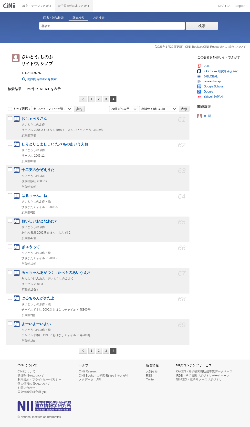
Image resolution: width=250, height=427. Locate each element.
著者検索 (78, 17)
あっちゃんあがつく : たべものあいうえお (56, 273)
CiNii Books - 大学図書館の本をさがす (104, 375)
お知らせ (152, 371)
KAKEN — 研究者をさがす (221, 71)
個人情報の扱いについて (34, 383)
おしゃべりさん (34, 119)
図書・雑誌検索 (53, 17)
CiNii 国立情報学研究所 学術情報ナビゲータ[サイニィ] (10, 6)
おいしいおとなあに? (39, 221)
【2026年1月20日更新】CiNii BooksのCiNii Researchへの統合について (199, 46)
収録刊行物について (31, 375)
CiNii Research (88, 371)
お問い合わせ (26, 387)
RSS (149, 375)
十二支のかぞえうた (37, 170)
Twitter (150, 379)
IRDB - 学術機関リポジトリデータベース (202, 375)
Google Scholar (214, 86)
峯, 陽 (207, 116)
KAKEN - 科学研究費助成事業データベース (204, 371)
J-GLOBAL (211, 76)
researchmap (212, 81)
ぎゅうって (30, 247)
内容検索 (98, 17)
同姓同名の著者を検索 (42, 79)
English (240, 6)
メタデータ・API (90, 379)
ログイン (224, 6)
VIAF (207, 66)
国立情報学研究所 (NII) (33, 392)
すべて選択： (19, 109)
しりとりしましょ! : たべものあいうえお (54, 144)
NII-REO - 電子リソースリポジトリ (199, 379)
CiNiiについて (26, 371)
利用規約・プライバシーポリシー (40, 379)
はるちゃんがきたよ (37, 298)
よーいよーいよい (36, 324)
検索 (202, 26)
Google (208, 91)
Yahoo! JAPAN (213, 96)
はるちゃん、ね (34, 196)
